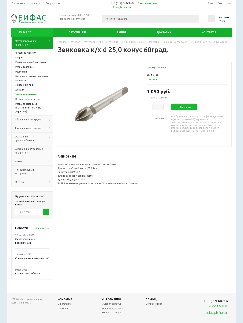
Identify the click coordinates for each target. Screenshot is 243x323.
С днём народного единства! (32, 258)
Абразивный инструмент (34, 119)
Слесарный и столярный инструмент (34, 151)
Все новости (42, 228)
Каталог (25, 32)
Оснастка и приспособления (34, 139)
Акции (121, 32)
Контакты (209, 32)
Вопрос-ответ (154, 303)
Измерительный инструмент (34, 172)
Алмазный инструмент (34, 128)
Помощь (152, 299)
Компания (65, 299)
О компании (77, 32)
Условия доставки (112, 308)
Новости (63, 308)
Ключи (34, 161)
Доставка (164, 32)
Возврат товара (111, 312)
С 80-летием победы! (27, 273)
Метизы (34, 182)
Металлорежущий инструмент (34, 43)
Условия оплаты (111, 303)
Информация (111, 299)
